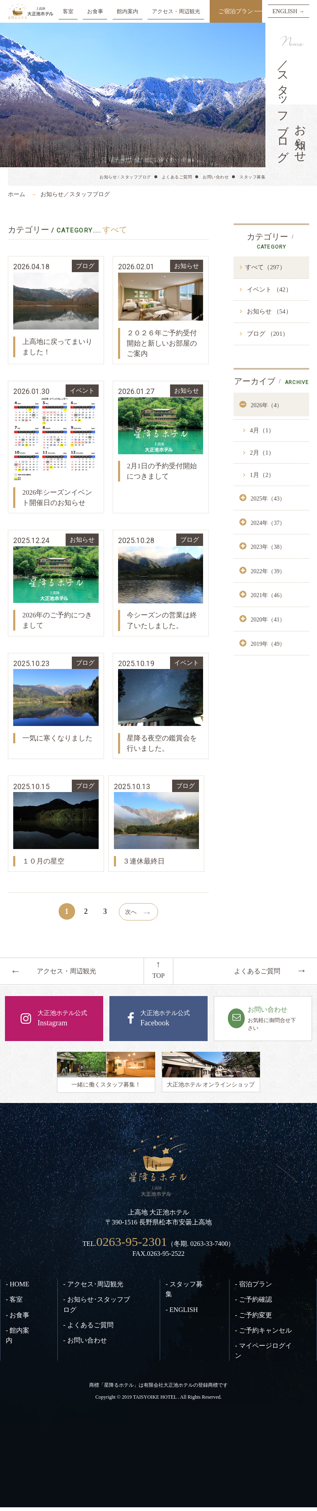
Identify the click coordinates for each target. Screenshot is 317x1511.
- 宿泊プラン (253, 1288)
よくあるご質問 (177, 177)
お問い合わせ (216, 177)
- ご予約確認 (253, 1303)
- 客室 (14, 1303)
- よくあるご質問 (88, 1328)
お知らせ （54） (268, 311)
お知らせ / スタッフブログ (125, 177)
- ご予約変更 (253, 1318)
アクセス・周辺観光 (176, 11)
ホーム (16, 194)
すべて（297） (265, 267)
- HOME (17, 1288)
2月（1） (261, 452)
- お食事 (17, 1318)
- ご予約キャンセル (263, 1334)
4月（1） (261, 430)
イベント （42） (268, 289)
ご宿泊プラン (235, 11)
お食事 (95, 11)
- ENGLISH (182, 1313)
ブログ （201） (267, 333)
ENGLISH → (288, 11)
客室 (68, 11)
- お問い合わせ (84, 1343)
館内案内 (127, 11)
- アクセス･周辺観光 (93, 1288)
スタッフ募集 (252, 177)
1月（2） (261, 475)
